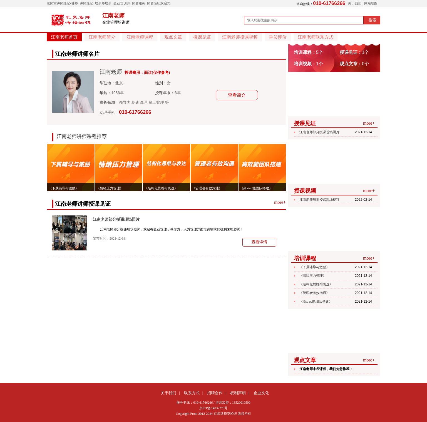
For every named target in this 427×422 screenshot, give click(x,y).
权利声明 (238, 393)
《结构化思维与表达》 (316, 284)
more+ (280, 202)
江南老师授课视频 (240, 37)
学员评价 (278, 37)
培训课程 (305, 258)
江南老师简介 (102, 37)
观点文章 (173, 37)
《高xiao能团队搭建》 (315, 301)
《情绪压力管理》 (312, 276)
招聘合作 (215, 393)
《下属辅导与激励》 (314, 267)
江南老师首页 (64, 37)
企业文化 (261, 393)
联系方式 (192, 393)
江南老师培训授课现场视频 (319, 200)
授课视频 (305, 191)
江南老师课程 (139, 37)
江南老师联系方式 (315, 37)
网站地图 (371, 3)
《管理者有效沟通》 (314, 293)
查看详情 (259, 242)
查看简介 (237, 95)
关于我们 (354, 3)
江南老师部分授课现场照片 (116, 219)
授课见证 (202, 37)
